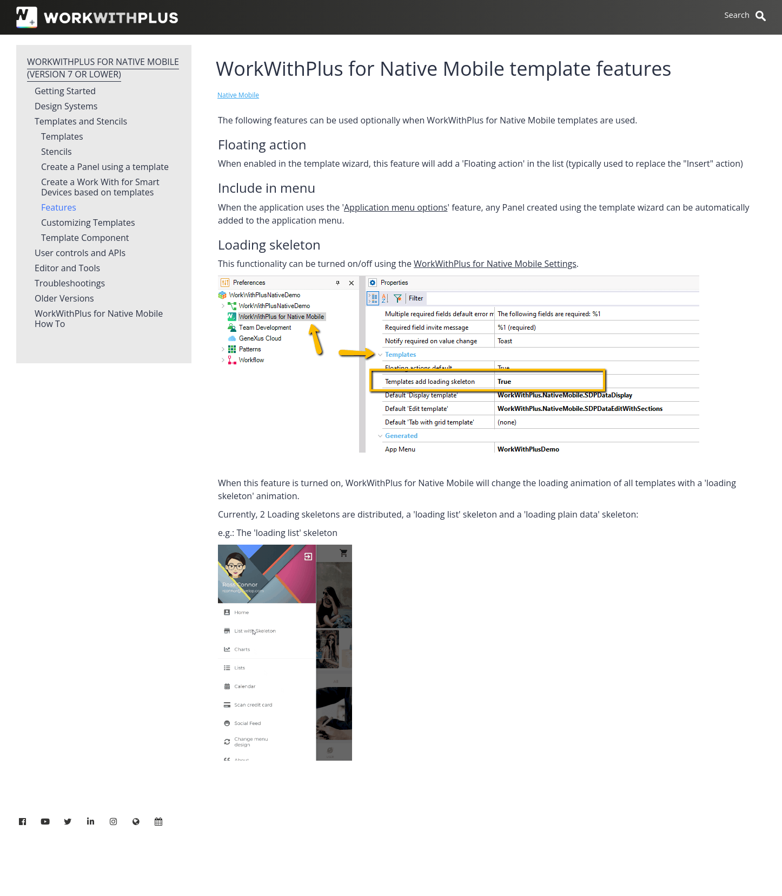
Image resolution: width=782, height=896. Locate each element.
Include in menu (266, 188)
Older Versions (64, 298)
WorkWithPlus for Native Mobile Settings (495, 264)
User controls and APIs (80, 253)
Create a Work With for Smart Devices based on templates (100, 187)
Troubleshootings (70, 283)
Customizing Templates (88, 223)
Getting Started (65, 91)
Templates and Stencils (81, 121)
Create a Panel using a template (105, 167)
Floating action (262, 144)
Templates (62, 137)
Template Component (85, 238)
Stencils (56, 152)
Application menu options (395, 207)
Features (58, 207)
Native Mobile (238, 95)
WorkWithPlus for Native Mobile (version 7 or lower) (103, 68)
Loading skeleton (269, 244)
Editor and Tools (67, 268)
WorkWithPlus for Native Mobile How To (99, 319)
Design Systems (66, 106)
